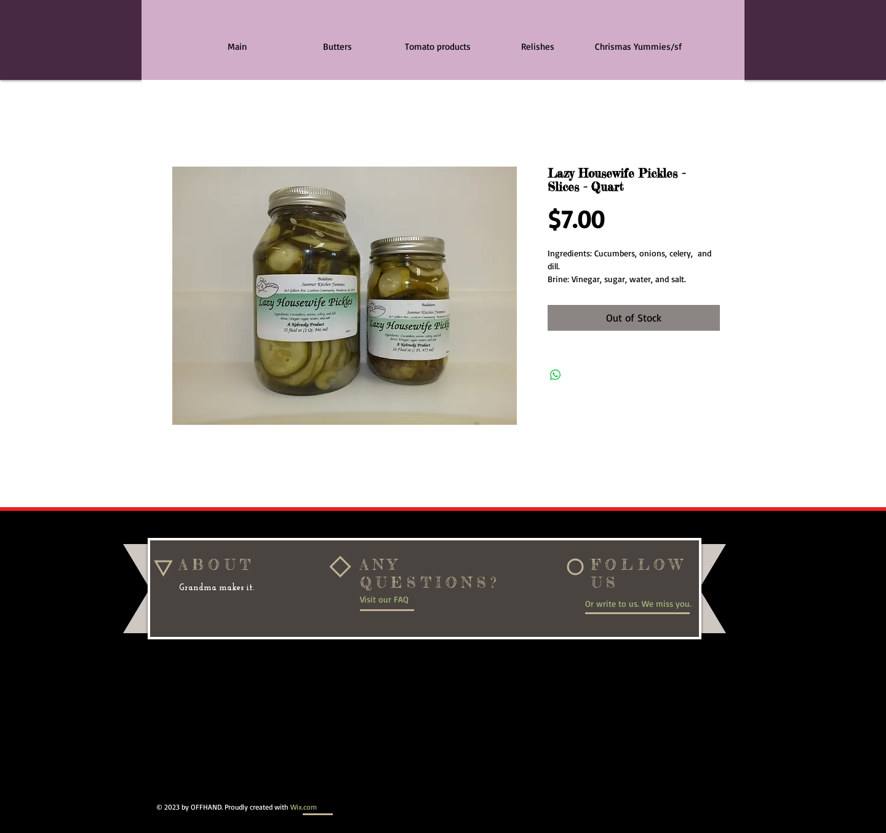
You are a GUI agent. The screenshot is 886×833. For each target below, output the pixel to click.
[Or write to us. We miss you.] (643, 603)
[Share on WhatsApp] (555, 375)
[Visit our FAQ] (401, 599)
